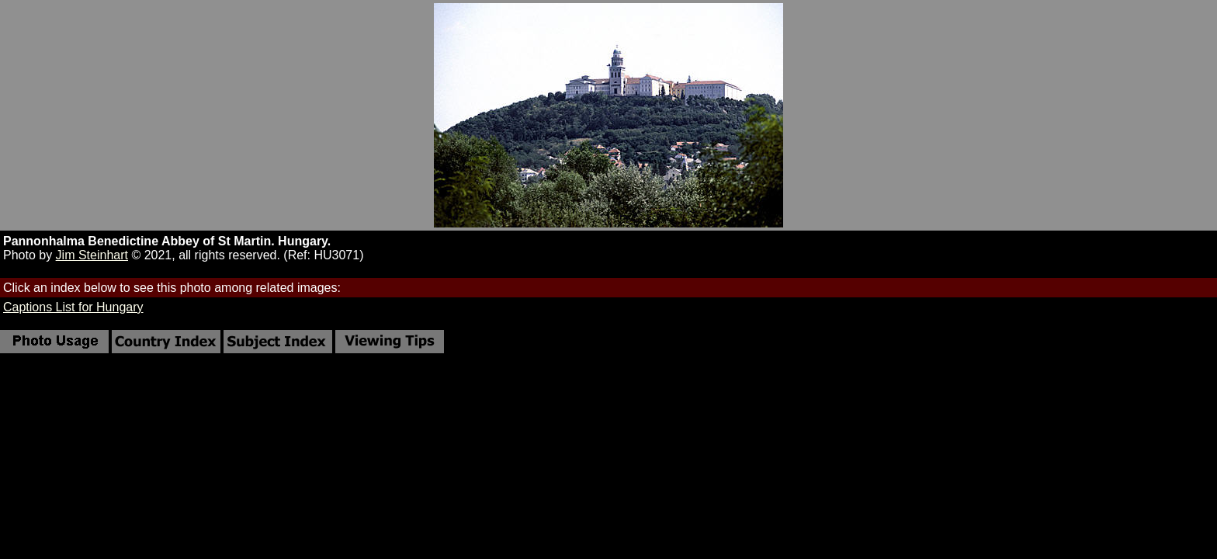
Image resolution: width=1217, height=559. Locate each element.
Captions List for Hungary (73, 307)
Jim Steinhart (92, 255)
